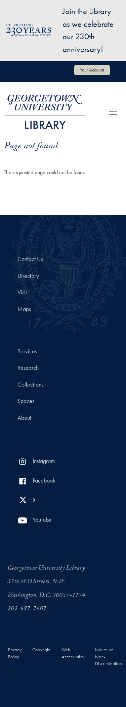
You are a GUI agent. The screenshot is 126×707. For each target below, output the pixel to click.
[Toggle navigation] (112, 111)
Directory (28, 276)
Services (27, 351)
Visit (22, 292)
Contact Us (30, 259)
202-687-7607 (26, 609)
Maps (24, 309)
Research (28, 367)
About (24, 417)
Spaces (25, 401)
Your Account (92, 70)
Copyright (41, 650)
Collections (30, 384)
